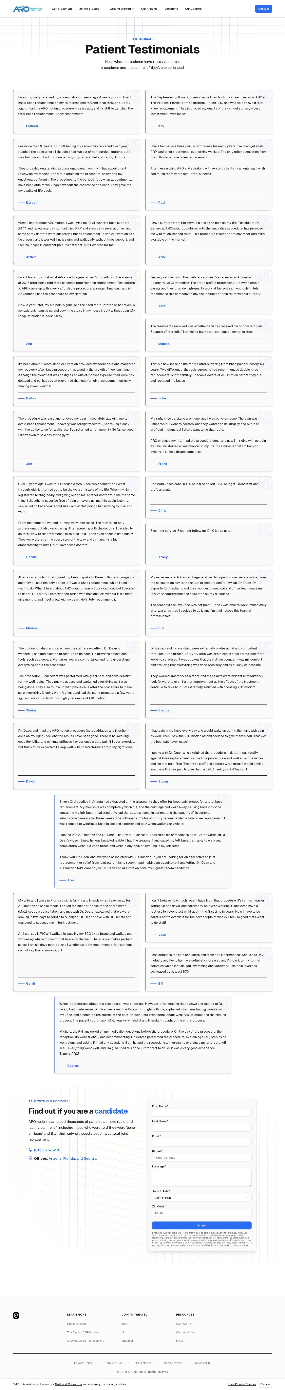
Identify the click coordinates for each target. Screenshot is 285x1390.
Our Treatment (62, 8)
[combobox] (202, 1198)
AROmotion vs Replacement (85, 1340)
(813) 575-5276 (47, 1150)
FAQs (179, 1340)
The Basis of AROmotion (83, 1332)
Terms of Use (114, 1363)
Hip (123, 1332)
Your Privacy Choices (242, 1384)
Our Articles (149, 8)
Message (159, 1166)
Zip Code (159, 1206)
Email (156, 1136)
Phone (157, 1151)
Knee (125, 1324)
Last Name (160, 1121)
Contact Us (183, 1324)
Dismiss (265, 1384)
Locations (171, 8)
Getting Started (122, 8)
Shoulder (127, 1340)
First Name (160, 1106)
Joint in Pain (161, 1191)
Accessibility (202, 1363)
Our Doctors (193, 8)
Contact (263, 8)
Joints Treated (91, 8)
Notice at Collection (68, 1384)
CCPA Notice (143, 1363)
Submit (202, 1225)
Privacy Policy (83, 1363)
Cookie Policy (173, 1363)
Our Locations (185, 1332)
